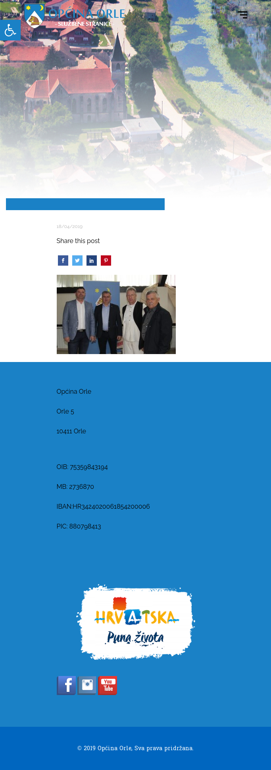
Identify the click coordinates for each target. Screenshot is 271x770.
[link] (10, 30)
